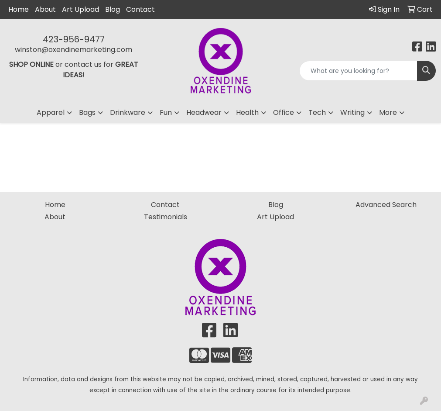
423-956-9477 (74, 39)
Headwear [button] (204, 112)
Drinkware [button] (127, 112)
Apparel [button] (51, 112)
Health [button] (247, 112)
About (45, 9)
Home (18, 9)
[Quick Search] (358, 71)
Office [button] (283, 112)
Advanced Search (386, 205)
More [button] (388, 112)
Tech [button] (317, 112)
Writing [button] (352, 112)
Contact (140, 9)
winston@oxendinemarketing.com (73, 50)
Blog (112, 9)
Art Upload (80, 9)
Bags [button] (87, 112)
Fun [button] (166, 112)
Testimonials (165, 217)
